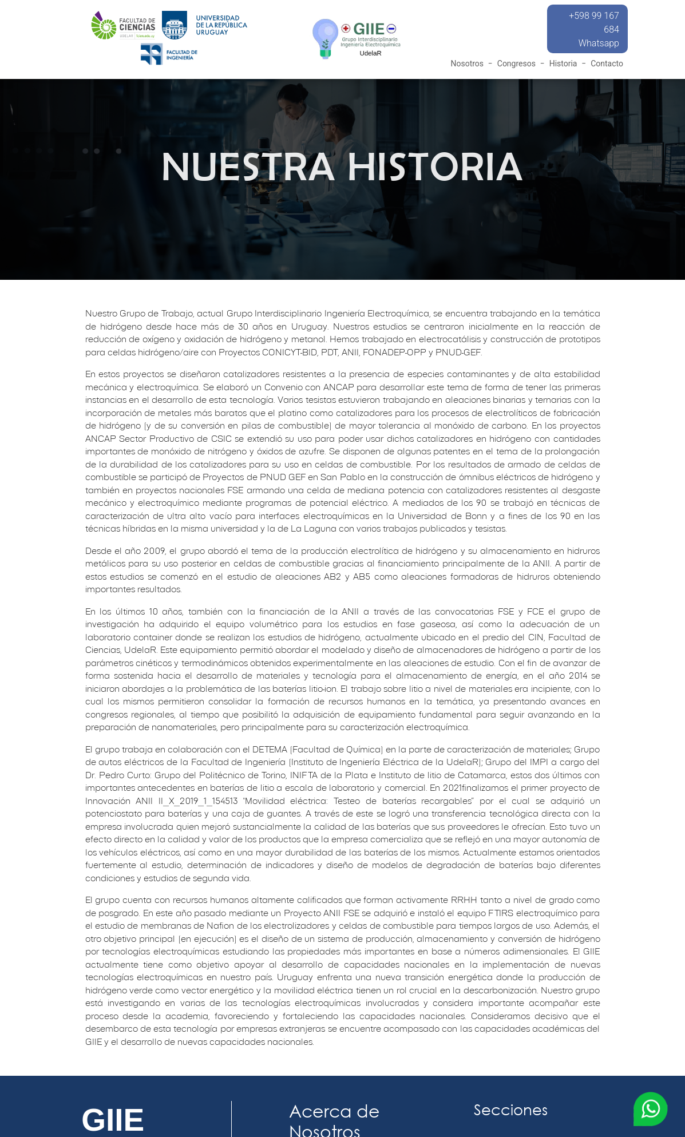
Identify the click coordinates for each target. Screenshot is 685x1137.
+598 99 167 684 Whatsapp (594, 29)
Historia (563, 63)
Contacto (607, 63)
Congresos (516, 63)
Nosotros (467, 63)
